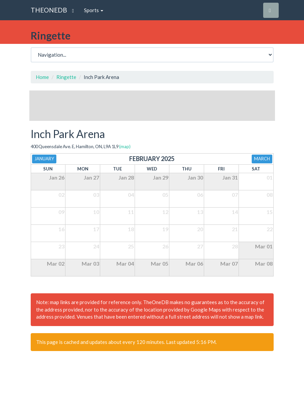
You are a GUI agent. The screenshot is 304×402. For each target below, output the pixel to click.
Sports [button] (93, 10)
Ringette (66, 77)
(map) (125, 146)
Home (42, 77)
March (262, 158)
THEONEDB (49, 10)
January (44, 158)
